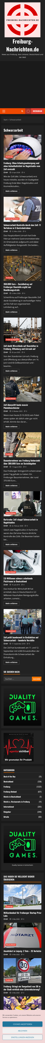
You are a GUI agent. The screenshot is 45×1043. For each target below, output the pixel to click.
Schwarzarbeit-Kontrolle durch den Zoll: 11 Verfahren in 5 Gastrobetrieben (22, 209)
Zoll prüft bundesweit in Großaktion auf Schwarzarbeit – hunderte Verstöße (22, 621)
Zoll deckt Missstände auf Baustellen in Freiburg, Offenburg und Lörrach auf (22, 330)
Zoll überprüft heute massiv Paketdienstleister (22, 389)
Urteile (6, 816)
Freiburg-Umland (12, 219)
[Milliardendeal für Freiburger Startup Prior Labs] (22, 897)
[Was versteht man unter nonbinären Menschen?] (22, 1009)
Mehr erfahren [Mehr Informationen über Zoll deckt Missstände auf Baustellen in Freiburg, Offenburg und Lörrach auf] (12, 371)
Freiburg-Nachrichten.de (22, 45)
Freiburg (9, 157)
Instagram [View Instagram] (33, 111)
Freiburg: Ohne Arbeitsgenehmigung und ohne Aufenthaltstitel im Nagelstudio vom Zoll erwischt (22, 147)
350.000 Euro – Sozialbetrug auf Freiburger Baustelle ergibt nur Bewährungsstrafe (22, 268)
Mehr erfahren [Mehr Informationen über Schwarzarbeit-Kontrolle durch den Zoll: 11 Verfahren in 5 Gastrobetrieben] (12, 250)
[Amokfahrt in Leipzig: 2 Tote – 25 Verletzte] (22, 935)
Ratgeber (7, 811)
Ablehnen (22, 1031)
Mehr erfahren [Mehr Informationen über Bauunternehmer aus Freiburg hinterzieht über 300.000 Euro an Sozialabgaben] (12, 486)
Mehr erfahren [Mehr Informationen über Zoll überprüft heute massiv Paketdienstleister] (12, 427)
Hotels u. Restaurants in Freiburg (17, 801)
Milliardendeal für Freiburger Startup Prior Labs (22, 914)
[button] (3, 111)
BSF (6, 172)
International (9, 806)
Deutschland (10, 399)
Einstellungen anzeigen (22, 1037)
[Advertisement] (22, 84)
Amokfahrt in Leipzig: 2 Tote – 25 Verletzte (22, 951)
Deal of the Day (9, 776)
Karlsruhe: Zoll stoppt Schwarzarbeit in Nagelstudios (22, 503)
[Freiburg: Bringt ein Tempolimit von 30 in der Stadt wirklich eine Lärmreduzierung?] (22, 970)
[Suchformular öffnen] (22, 111)
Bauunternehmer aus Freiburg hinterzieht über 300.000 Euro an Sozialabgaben (22, 444)
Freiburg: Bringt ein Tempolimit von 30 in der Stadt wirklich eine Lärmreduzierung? (22, 988)
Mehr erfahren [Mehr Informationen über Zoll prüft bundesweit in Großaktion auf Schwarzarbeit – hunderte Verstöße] (12, 662)
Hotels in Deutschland (12, 796)
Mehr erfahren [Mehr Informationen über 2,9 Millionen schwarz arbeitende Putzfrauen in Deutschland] (12, 604)
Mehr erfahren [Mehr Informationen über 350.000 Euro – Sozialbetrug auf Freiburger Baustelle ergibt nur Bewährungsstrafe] (12, 312)
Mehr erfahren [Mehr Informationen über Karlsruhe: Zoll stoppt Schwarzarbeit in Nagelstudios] (12, 545)
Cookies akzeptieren (22, 1024)
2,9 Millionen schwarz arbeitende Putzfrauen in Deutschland (22, 562)
